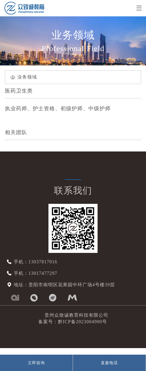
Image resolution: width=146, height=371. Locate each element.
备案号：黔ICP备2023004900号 (69, 321)
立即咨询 (36, 363)
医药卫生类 (19, 91)
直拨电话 (109, 363)
